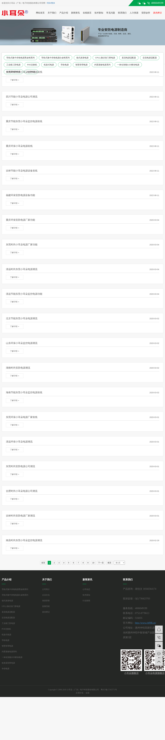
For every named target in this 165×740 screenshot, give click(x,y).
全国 (87, 693)
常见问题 (110, 13)
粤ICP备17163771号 (109, 690)
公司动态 (86, 589)
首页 (43, 563)
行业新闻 (86, 601)
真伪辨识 (157, 13)
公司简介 (46, 589)
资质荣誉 (46, 601)
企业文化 (46, 595)
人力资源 (134, 13)
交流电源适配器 (150, 58)
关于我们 (52, 13)
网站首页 (40, 13)
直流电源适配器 (129, 58)
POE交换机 (32, 65)
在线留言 (87, 13)
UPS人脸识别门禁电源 (105, 58)
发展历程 (46, 606)
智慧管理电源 (81, 65)
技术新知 (99, 13)
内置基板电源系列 (102, 65)
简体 (49, 3)
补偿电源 (5, 669)
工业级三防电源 (13, 65)
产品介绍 (63, 13)
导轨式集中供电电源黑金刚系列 (20, 58)
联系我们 (122, 13)
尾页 (109, 563)
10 (93, 563)
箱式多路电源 (82, 58)
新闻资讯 (75, 13)
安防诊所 (145, 13)
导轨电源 (65, 65)
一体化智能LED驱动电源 (128, 65)
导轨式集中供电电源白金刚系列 (55, 58)
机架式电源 (49, 65)
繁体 (53, 3)
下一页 (101, 563)
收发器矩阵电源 (8, 663)
